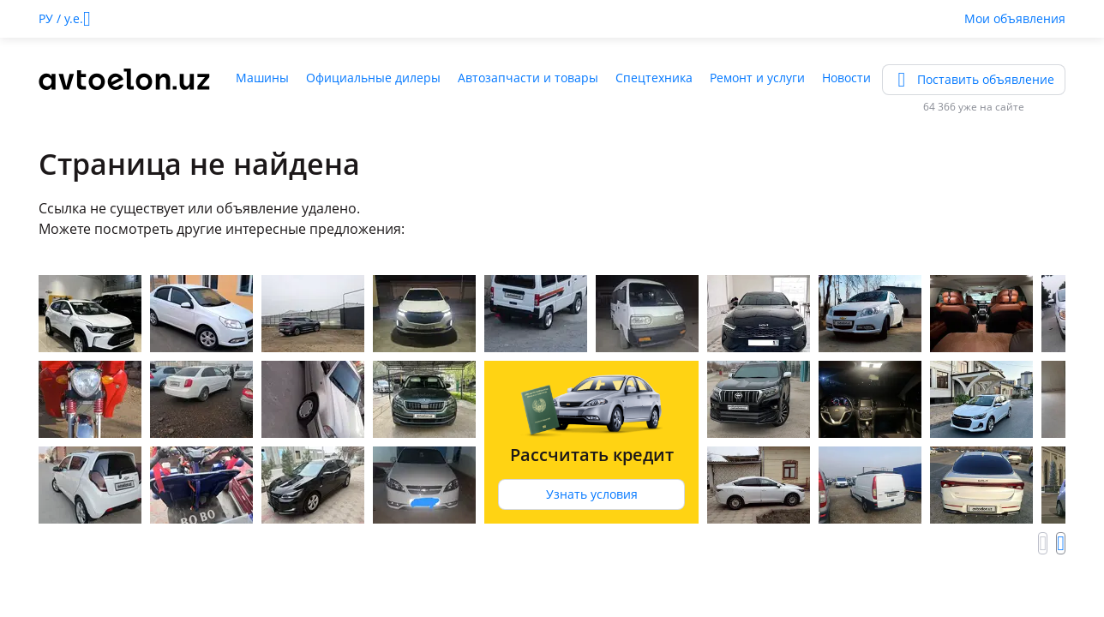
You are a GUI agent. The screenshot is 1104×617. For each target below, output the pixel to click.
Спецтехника (654, 77)
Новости (846, 77)
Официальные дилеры (373, 77)
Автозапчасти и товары (528, 77)
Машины (262, 77)
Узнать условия (592, 494)
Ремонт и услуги (757, 77)
